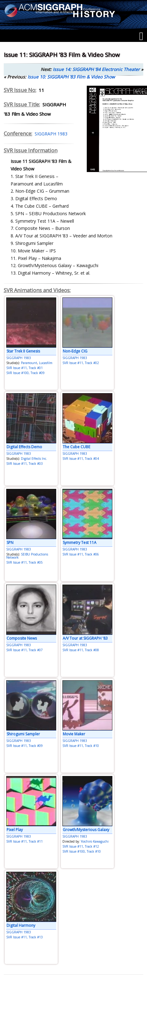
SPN (10, 542)
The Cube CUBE (76, 446)
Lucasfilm (45, 363)
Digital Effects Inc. (34, 458)
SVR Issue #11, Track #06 (80, 554)
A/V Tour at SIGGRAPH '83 (85, 638)
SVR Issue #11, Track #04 (80, 458)
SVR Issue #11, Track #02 (80, 363)
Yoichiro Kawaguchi (95, 841)
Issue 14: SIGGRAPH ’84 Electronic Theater (96, 69)
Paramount (29, 363)
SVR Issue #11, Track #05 (24, 562)
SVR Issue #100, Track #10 (81, 851)
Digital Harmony (21, 925)
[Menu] (141, 36)
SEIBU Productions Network (27, 556)
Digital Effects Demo (24, 446)
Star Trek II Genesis (23, 351)
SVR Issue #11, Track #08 (80, 650)
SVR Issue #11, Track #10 (80, 745)
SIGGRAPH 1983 (49, 134)
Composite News (22, 638)
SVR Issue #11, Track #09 (24, 745)
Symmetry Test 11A (79, 542)
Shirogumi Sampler (23, 734)
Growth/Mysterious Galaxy (86, 829)
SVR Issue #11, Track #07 (24, 650)
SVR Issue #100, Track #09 (25, 373)
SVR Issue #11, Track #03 (24, 463)
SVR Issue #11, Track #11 (24, 841)
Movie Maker (74, 734)
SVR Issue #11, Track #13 (24, 937)
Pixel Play (15, 829)
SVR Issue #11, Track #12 (80, 846)
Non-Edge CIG (75, 351)
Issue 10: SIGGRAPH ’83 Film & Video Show (71, 77)
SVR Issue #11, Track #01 (24, 368)
